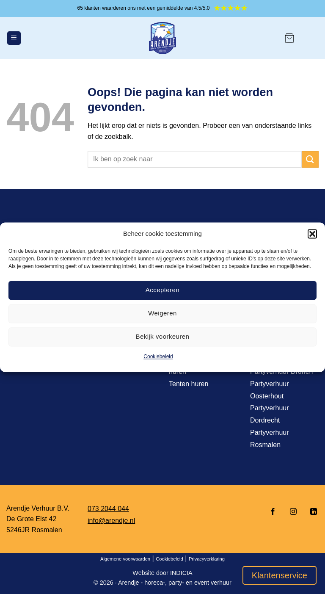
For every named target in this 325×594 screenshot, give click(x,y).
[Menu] (14, 38)
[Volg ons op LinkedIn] (311, 512)
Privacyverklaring (207, 558)
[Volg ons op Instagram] (293, 512)
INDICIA (181, 572)
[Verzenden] (310, 159)
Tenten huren (188, 383)
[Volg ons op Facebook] (272, 512)
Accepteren (162, 289)
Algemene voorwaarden (125, 558)
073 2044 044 (108, 508)
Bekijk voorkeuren (163, 336)
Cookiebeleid (158, 356)
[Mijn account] (310, 38)
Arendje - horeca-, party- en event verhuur (174, 582)
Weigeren (162, 313)
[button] (312, 233)
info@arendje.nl (111, 520)
